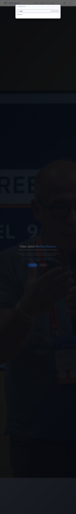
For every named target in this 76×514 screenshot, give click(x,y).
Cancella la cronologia (54, 11)
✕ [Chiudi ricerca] (58, 6)
